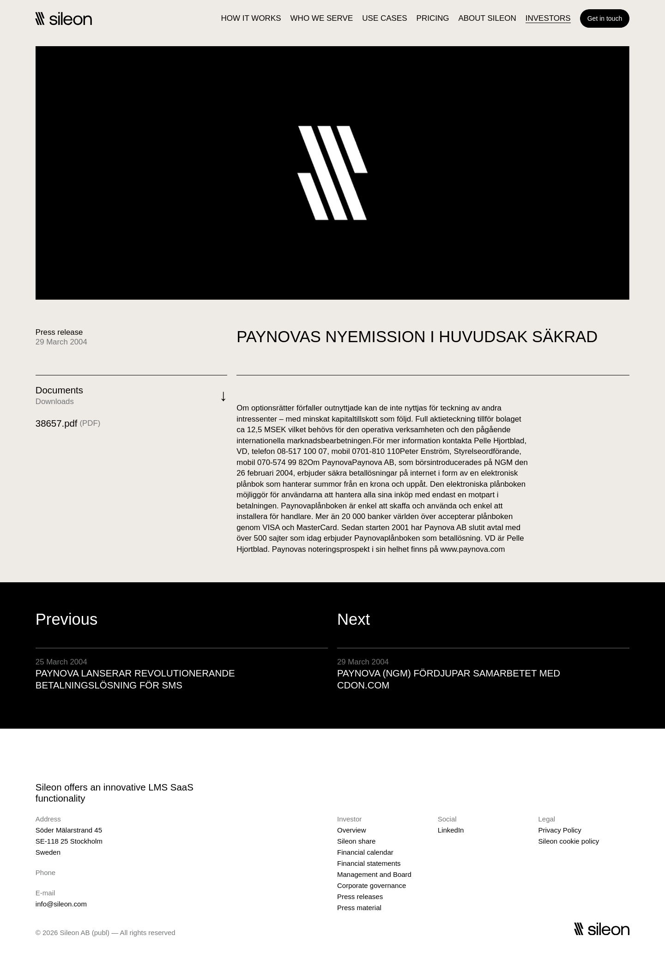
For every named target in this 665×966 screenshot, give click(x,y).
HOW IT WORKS (251, 18)
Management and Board (374, 874)
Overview (351, 830)
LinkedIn (451, 830)
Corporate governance (371, 885)
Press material (359, 908)
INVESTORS (548, 18)
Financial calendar (365, 852)
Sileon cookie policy (568, 841)
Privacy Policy (559, 830)
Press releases (360, 896)
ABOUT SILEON (487, 18)
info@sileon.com (61, 904)
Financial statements (369, 863)
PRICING (433, 18)
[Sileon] (63, 18)
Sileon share (356, 841)
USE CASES (384, 18)
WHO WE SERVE (321, 18)
